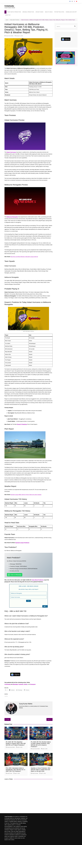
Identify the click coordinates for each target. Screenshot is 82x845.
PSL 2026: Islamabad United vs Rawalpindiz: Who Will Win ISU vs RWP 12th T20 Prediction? (15, 769)
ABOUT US (7, 15)
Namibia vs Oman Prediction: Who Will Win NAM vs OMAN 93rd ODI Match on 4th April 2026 (40, 769)
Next (49, 719)
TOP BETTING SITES (59, 11)
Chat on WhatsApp (16, 574)
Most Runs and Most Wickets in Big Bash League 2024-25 (24, 256)
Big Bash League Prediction (22, 542)
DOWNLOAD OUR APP (71, 11)
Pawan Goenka (34, 773)
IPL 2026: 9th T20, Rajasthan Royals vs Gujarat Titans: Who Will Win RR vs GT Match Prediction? (15, 743)
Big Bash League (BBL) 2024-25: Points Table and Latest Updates (26, 494)
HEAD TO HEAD (49, 11)
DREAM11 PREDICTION (28, 11)
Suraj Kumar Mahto (8, 35)
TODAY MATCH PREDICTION (14, 11)
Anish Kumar (9, 773)
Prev (7, 719)
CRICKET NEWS (39, 11)
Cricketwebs (9, 6)
